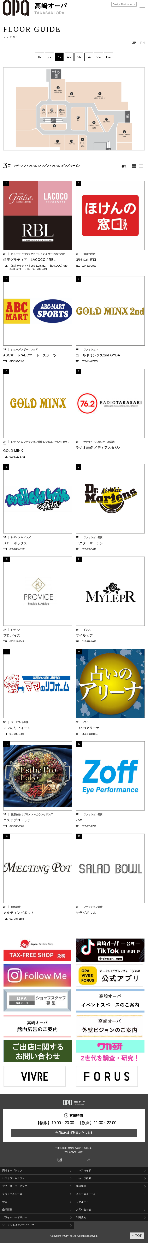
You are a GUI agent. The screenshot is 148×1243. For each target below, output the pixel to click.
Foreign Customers (122, 4)
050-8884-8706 (17, 549)
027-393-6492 (17, 361)
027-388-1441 (89, 549)
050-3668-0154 (89, 734)
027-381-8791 (89, 826)
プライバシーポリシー (14, 1217)
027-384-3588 (17, 918)
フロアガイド (83, 1170)
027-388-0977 (89, 641)
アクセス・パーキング (14, 1186)
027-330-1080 (89, 265)
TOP (138, 1236)
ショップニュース (12, 1193)
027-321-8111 (77, 1152)
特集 (4, 1201)
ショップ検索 (83, 1178)
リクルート (82, 1201)
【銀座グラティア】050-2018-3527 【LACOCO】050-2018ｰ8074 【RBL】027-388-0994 (39, 267)
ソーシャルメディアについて (18, 1225)
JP (134, 43)
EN (142, 43)
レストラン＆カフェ (13, 1178)
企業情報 (7, 1209)
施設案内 (81, 1186)
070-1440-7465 (89, 361)
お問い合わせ (83, 1209)
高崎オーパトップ (12, 1170)
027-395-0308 (17, 734)
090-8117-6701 (17, 456)
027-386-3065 (17, 826)
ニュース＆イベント (87, 1193)
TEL (5, 265)
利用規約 (81, 1217)
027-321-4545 (17, 641)
